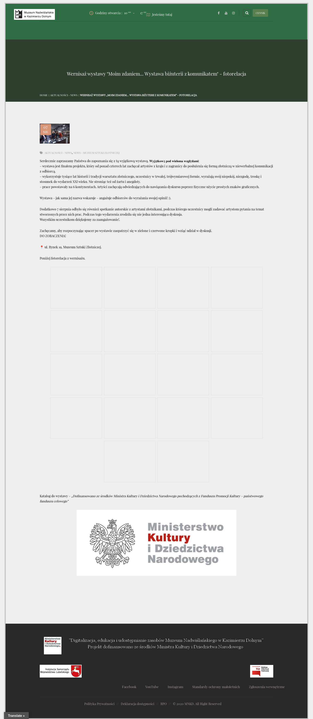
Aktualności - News (63, 95)
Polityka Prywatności (99, 704)
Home (44, 95)
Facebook (129, 686)
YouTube (152, 686)
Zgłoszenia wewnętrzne (267, 686)
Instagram (175, 686)
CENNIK (260, 13)
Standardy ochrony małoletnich (216, 686)
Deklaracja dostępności (137, 704)
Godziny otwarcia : (110, 13)
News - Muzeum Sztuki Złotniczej (96, 152)
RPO (163, 704)
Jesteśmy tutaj (159, 14)
